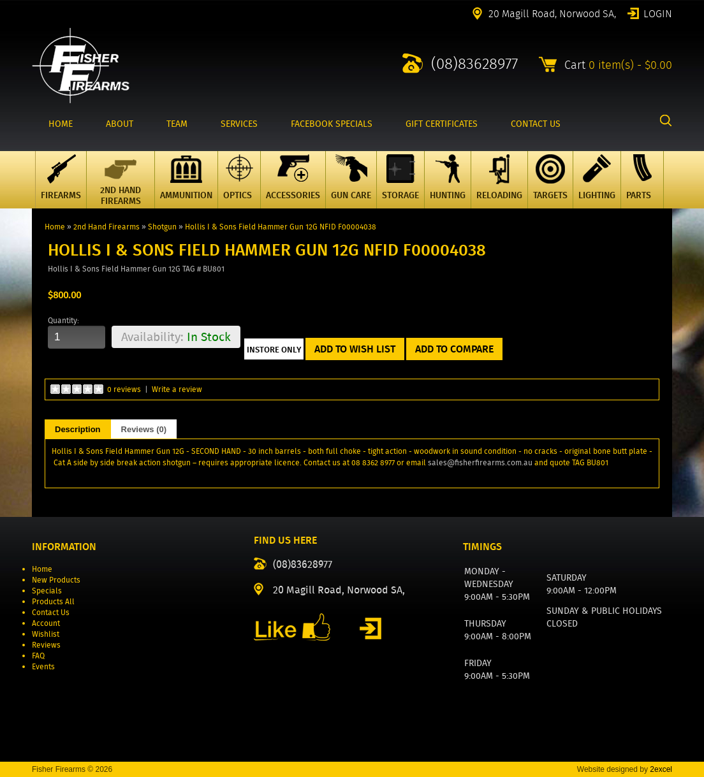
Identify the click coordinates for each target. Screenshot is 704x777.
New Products (56, 579)
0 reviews (124, 389)
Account (46, 623)
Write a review (177, 389)
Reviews (46, 644)
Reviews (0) (144, 429)
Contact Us (51, 612)
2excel (661, 769)
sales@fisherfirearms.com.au (480, 462)
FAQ (38, 655)
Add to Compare (454, 349)
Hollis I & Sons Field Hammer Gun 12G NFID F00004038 (280, 226)
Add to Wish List (354, 349)
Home (55, 226)
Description (78, 429)
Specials (47, 590)
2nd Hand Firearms (106, 226)
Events (43, 666)
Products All (53, 601)
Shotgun (162, 226)
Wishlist (45, 633)
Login (657, 12)
